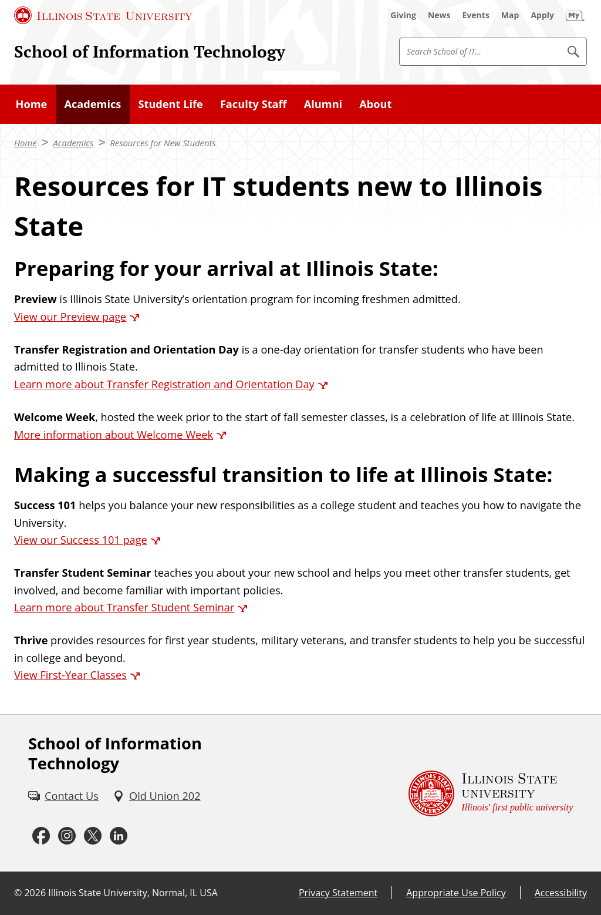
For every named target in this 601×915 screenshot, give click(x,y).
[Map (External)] (510, 15)
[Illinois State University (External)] (103, 15)
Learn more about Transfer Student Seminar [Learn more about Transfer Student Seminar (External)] (124, 607)
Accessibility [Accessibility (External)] (561, 892)
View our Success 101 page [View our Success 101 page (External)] (80, 540)
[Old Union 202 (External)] (157, 796)
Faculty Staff (253, 104)
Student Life (170, 104)
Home (32, 104)
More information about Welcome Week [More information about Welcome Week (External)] (113, 435)
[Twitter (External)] (93, 836)
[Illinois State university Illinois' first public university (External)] (490, 793)
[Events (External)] (476, 15)
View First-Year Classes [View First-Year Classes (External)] (70, 675)
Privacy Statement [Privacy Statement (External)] (338, 892)
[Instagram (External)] (67, 836)
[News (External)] (439, 15)
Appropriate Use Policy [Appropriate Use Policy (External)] (455, 892)
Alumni (323, 104)
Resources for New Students (162, 143)
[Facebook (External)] (41, 836)
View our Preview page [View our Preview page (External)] (70, 317)
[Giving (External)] (403, 15)
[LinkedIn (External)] (118, 836)
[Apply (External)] (542, 15)
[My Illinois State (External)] (575, 15)
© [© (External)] (18, 892)
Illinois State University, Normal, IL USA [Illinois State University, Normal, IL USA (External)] (133, 892)
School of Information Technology (149, 51)
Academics (92, 104)
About (375, 104)
